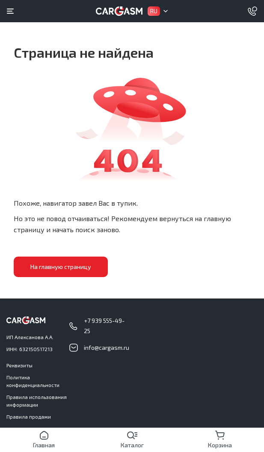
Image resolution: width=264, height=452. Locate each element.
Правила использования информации (36, 401)
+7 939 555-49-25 (104, 325)
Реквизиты (19, 365)
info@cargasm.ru (106, 347)
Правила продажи (28, 417)
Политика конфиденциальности (32, 381)
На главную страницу (60, 266)
